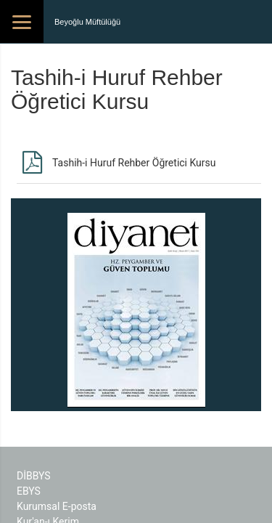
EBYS (29, 491)
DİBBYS (34, 476)
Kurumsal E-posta (56, 506)
